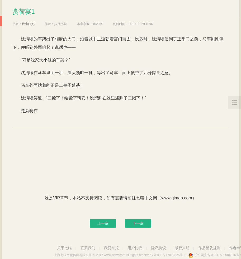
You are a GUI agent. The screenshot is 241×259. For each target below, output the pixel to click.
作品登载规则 (209, 248)
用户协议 (134, 248)
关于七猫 (64, 248)
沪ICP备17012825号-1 (170, 255)
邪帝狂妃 (28, 24)
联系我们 (88, 248)
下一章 (138, 223)
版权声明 (182, 248)
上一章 (102, 223)
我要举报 (111, 248)
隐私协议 (158, 248)
